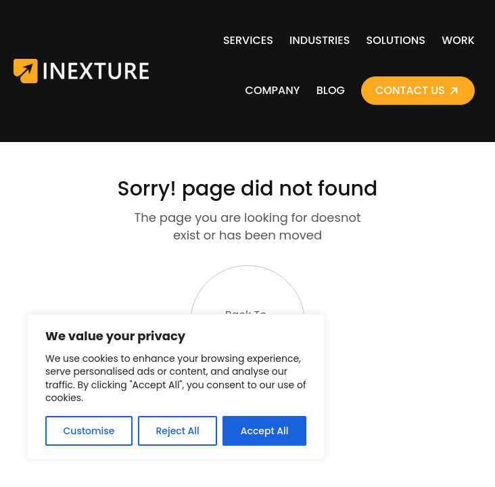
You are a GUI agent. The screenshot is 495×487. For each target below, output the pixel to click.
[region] (176, 387)
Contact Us (410, 90)
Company (272, 90)
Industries (319, 40)
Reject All (177, 431)
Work (458, 40)
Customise (89, 431)
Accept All (265, 431)
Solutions (396, 40)
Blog (330, 90)
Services (248, 40)
